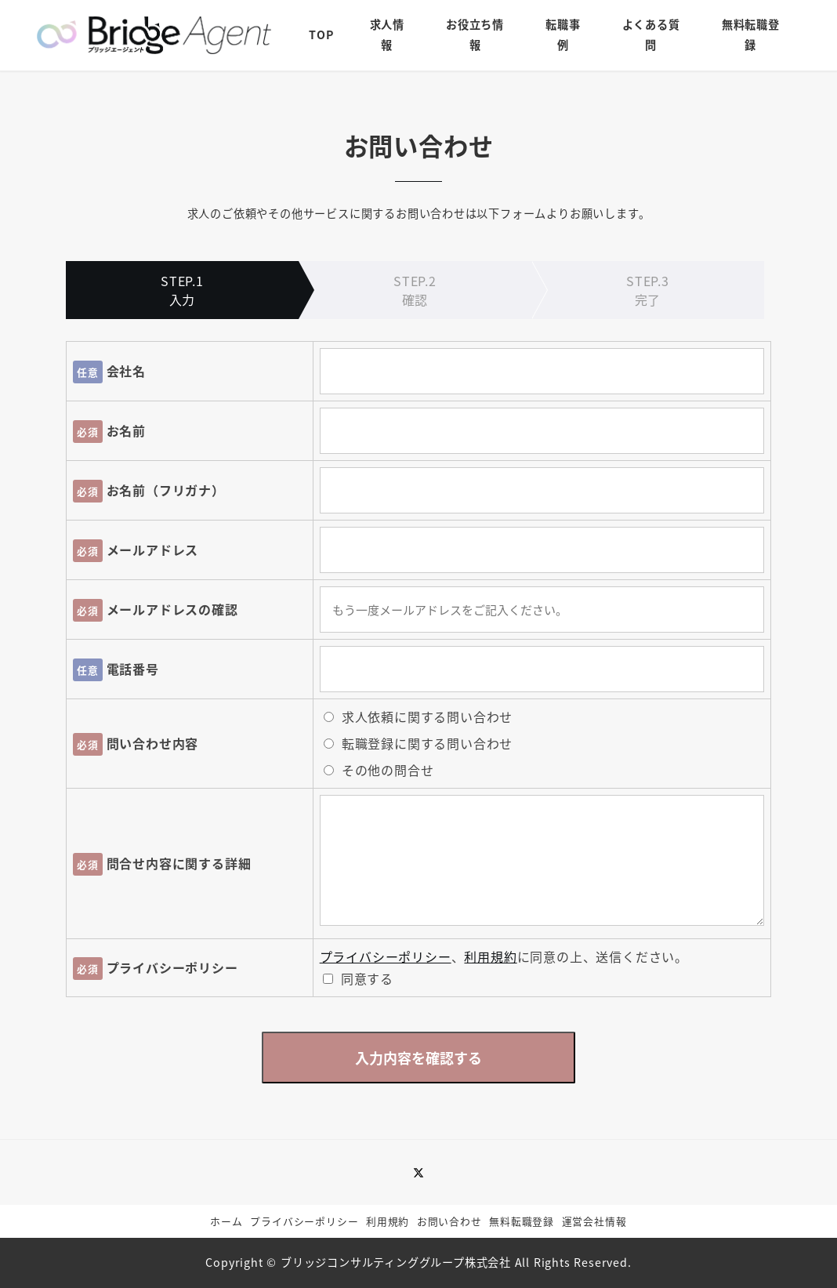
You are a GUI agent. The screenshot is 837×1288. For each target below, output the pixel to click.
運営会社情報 (594, 1221)
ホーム (226, 1221)
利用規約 (490, 956)
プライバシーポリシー (385, 956)
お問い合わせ (449, 1221)
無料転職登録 (521, 1221)
